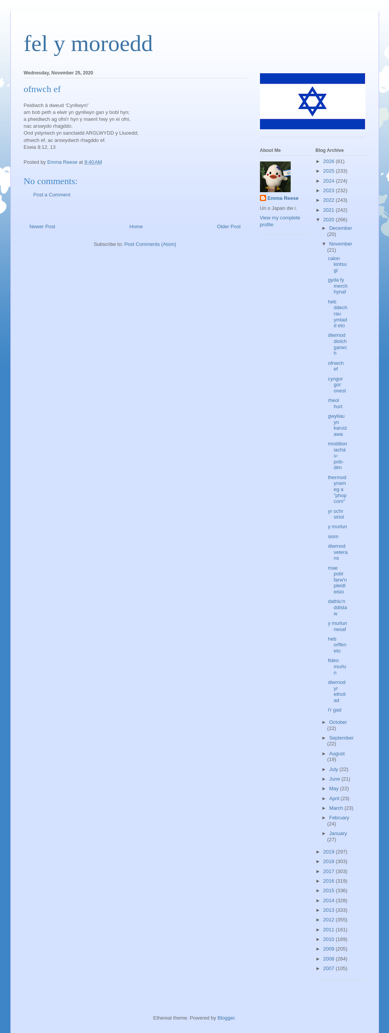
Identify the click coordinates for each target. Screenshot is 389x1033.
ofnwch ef (336, 366)
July (334, 769)
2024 (329, 181)
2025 (329, 171)
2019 (329, 852)
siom (333, 536)
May (334, 788)
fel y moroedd (88, 43)
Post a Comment (52, 195)
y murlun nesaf (337, 626)
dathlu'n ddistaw (337, 607)
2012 (329, 920)
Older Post (228, 226)
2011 (329, 930)
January (338, 833)
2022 (329, 200)
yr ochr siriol (336, 514)
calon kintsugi (337, 264)
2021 (329, 210)
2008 (329, 959)
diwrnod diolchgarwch (337, 344)
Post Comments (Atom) (150, 244)
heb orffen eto (337, 645)
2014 (329, 900)
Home (136, 226)
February (339, 817)
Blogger (225, 1018)
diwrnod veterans (338, 552)
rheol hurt (335, 403)
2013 (329, 910)
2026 (329, 161)
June (335, 779)
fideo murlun (337, 666)
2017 (329, 871)
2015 (329, 890)
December (340, 228)
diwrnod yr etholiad (337, 691)
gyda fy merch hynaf (338, 286)
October (338, 722)
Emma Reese (283, 198)
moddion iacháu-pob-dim (337, 455)
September (341, 738)
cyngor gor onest (337, 385)
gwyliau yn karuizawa (337, 425)
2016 (329, 881)
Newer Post (42, 226)
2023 (329, 190)
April (335, 798)
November (340, 244)
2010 (329, 939)
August (336, 753)
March (336, 808)
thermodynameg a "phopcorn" (337, 489)
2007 (329, 968)
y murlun (337, 526)
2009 (329, 949)
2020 (329, 219)
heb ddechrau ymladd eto (337, 313)
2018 (329, 861)
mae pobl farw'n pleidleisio (337, 580)
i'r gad (334, 710)
